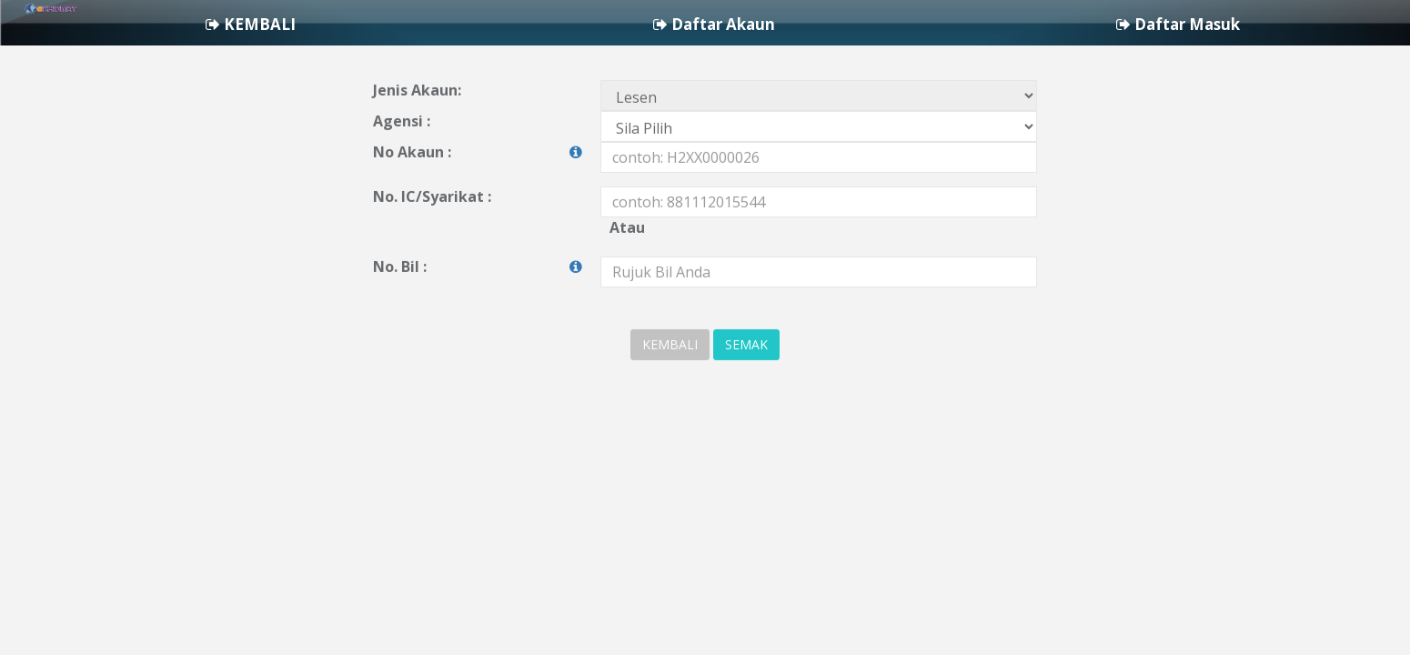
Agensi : (401, 157)
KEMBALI (993, 26)
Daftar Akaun (1159, 26)
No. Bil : (477, 303)
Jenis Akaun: (417, 126)
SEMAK (746, 380)
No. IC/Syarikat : (432, 233)
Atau (627, 264)
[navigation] (705, 26)
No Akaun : (477, 188)
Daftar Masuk (1327, 26)
